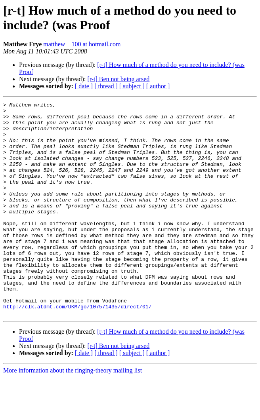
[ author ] (158, 86)
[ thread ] (106, 86)
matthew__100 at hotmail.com (81, 44)
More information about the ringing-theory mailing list (72, 413)
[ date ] (84, 86)
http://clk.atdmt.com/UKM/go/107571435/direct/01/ (77, 348)
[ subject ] (132, 86)
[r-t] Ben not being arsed (118, 79)
